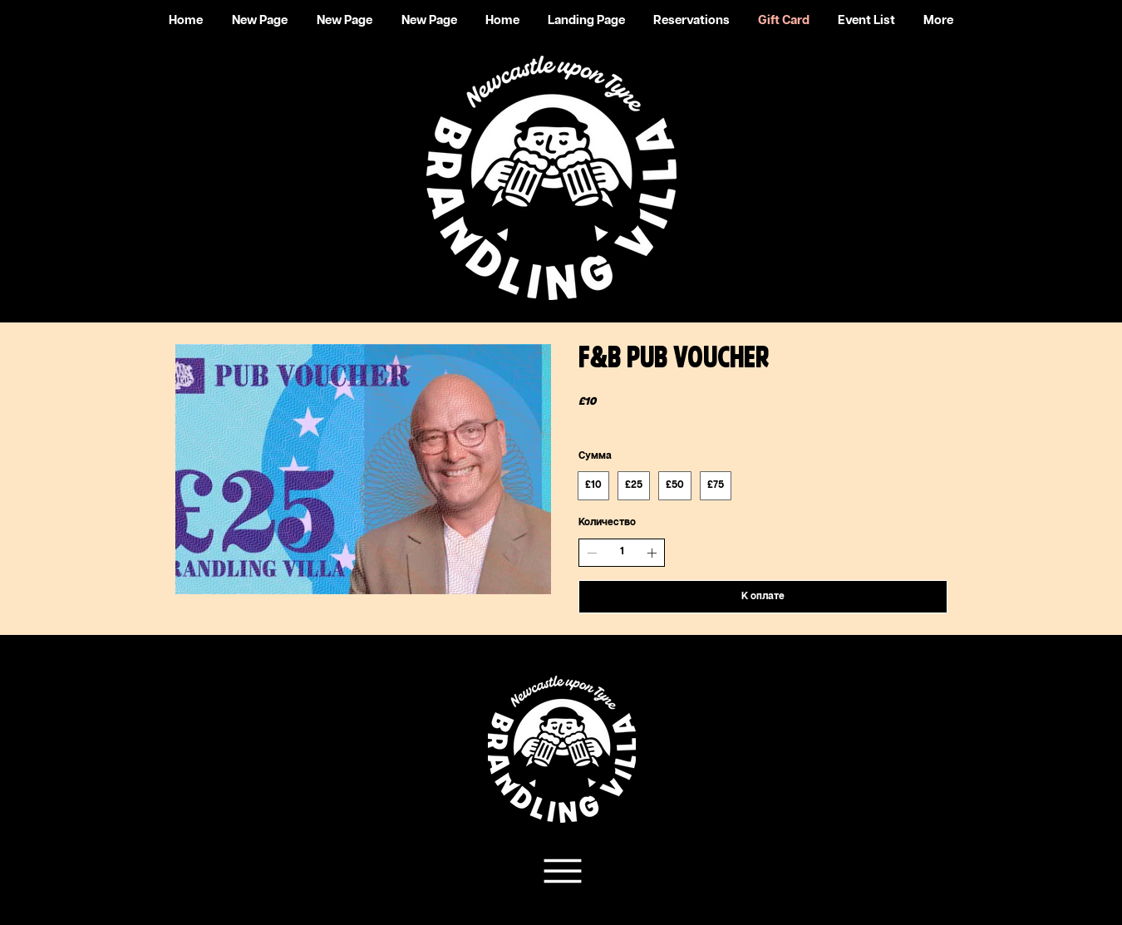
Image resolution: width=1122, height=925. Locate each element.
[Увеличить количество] (651, 552)
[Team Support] (560, 871)
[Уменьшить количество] (591, 552)
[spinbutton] (621, 552)
